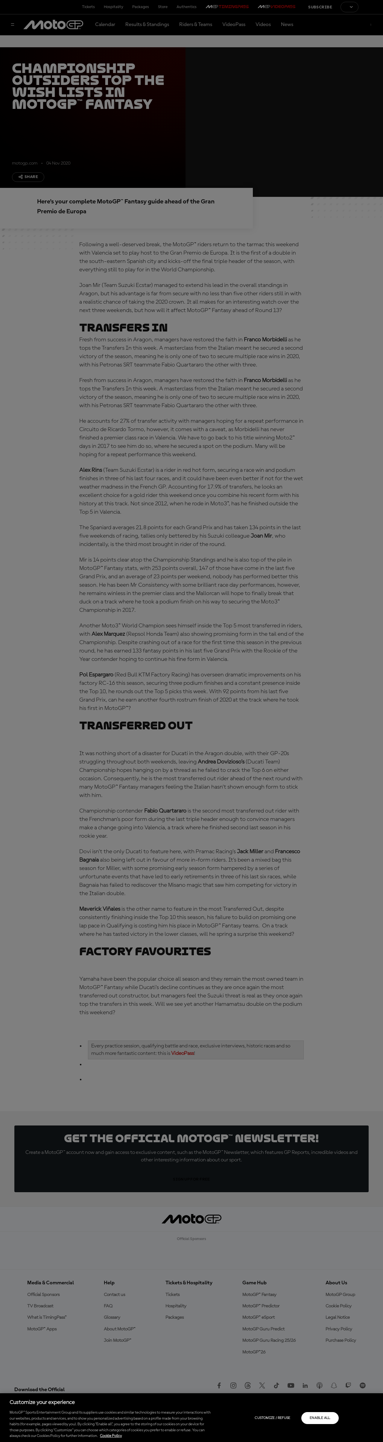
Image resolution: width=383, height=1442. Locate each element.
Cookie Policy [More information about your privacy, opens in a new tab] (111, 1436)
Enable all (320, 1418)
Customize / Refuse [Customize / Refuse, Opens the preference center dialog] (272, 1418)
